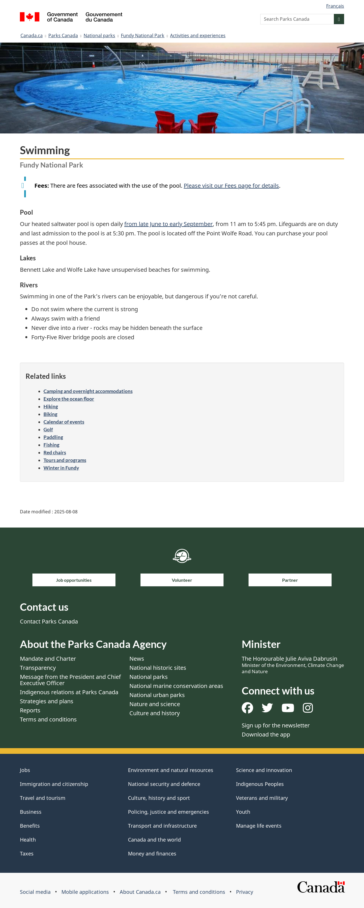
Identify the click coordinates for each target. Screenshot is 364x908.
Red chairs (55, 452)
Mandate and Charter (48, 658)
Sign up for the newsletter (276, 725)
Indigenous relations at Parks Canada (69, 692)
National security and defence (164, 784)
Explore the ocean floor (69, 399)
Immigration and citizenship (54, 784)
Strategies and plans (46, 701)
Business (31, 811)
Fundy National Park (142, 35)
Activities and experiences (198, 35)
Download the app (266, 734)
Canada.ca (31, 35)
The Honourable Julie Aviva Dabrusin (293, 665)
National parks (99, 35)
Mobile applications (85, 891)
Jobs (25, 770)
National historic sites (157, 667)
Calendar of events (64, 422)
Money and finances (152, 853)
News (136, 658)
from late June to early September (168, 224)
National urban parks (157, 695)
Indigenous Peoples (260, 784)
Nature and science (154, 704)
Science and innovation (264, 770)
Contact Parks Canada (49, 621)
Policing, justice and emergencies (168, 811)
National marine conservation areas (176, 686)
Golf (48, 429)
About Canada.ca (140, 891)
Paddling (53, 437)
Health (28, 839)
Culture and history (154, 713)
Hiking (51, 406)
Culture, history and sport (159, 797)
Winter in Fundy (61, 468)
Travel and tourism (42, 797)
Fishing (51, 445)
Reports (30, 710)
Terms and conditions (48, 719)
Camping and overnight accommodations (88, 391)
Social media (35, 891)
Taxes (27, 853)
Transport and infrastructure (162, 825)
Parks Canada (63, 35)
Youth (243, 811)
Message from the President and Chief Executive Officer (70, 680)
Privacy (244, 891)
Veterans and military (262, 797)
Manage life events (259, 825)
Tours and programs (65, 460)
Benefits (30, 825)
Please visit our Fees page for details (231, 185)
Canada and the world (154, 839)
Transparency (38, 667)
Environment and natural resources (170, 770)
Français (335, 6)
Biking (50, 414)
